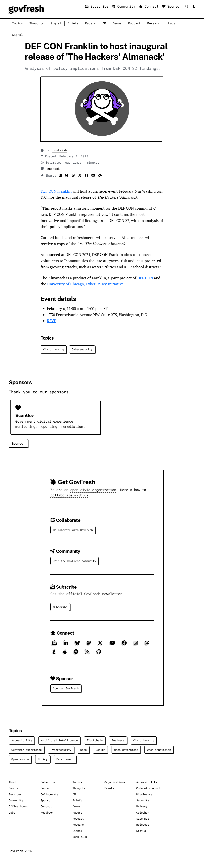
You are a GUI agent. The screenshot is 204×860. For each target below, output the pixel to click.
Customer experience (26, 750)
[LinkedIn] (66, 644)
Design (100, 750)
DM (104, 23)
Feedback (52, 169)
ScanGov (24, 415)
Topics (17, 23)
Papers (90, 23)
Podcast (134, 23)
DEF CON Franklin (56, 191)
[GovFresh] (26, 8)
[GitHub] (99, 653)
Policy (42, 759)
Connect (150, 6)
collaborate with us (69, 495)
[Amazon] (54, 653)
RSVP (51, 320)
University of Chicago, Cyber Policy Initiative (85, 283)
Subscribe (97, 6)
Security (142, 800)
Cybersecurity (82, 349)
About (13, 782)
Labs (171, 23)
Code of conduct (148, 788)
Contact (46, 806)
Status (141, 831)
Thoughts (36, 23)
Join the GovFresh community (74, 561)
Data (83, 750)
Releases (142, 824)
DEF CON (145, 277)
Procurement (65, 759)
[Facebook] (124, 644)
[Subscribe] (54, 644)
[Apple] (65, 653)
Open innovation (159, 750)
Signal (55, 23)
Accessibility (21, 740)
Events (109, 788)
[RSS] (87, 653)
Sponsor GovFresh (65, 688)
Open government (126, 750)
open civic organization (93, 489)
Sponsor (172, 6)
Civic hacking (53, 349)
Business (118, 740)
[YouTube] (112, 644)
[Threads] (147, 644)
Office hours (18, 806)
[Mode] (193, 6)
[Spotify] (76, 653)
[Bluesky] (77, 644)
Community (124, 6)
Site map (142, 818)
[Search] (187, 6)
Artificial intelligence (59, 740)
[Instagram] (135, 644)
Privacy (141, 806)
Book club (80, 837)
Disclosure (144, 794)
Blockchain (95, 740)
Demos (117, 23)
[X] (100, 644)
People (13, 788)
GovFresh (60, 150)
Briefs (73, 23)
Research (154, 23)
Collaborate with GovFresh (73, 530)
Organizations (114, 782)
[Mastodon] (88, 644)
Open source (20, 759)
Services (15, 794)
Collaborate (49, 794)
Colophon (142, 812)
